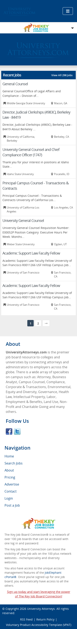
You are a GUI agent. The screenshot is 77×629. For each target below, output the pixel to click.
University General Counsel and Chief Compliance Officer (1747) (30, 152)
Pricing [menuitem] (10, 477)
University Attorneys (41, 609)
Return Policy (45, 619)
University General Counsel (23, 220)
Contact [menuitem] (11, 491)
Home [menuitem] (9, 456)
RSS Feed (26, 619)
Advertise (12, 484)
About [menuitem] (9, 470)
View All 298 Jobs (61, 75)
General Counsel (15, 83)
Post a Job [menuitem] (12, 505)
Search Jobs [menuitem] (14, 463)
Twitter (17, 431)
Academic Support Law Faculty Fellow (31, 253)
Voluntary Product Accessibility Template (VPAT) (38, 625)
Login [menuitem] (9, 498)
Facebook (9, 431)
